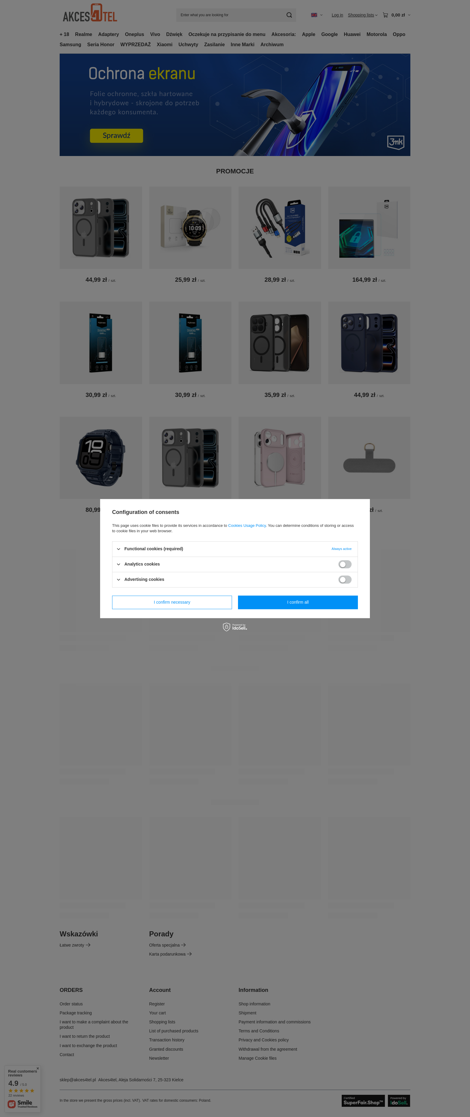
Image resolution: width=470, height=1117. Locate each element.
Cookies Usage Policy (247, 525)
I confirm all (298, 602)
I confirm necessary (172, 602)
